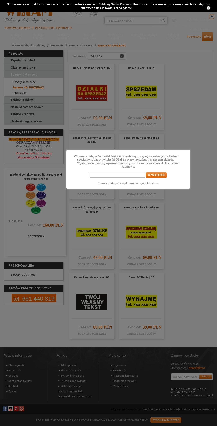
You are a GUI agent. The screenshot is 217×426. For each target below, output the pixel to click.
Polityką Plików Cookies (115, 3)
